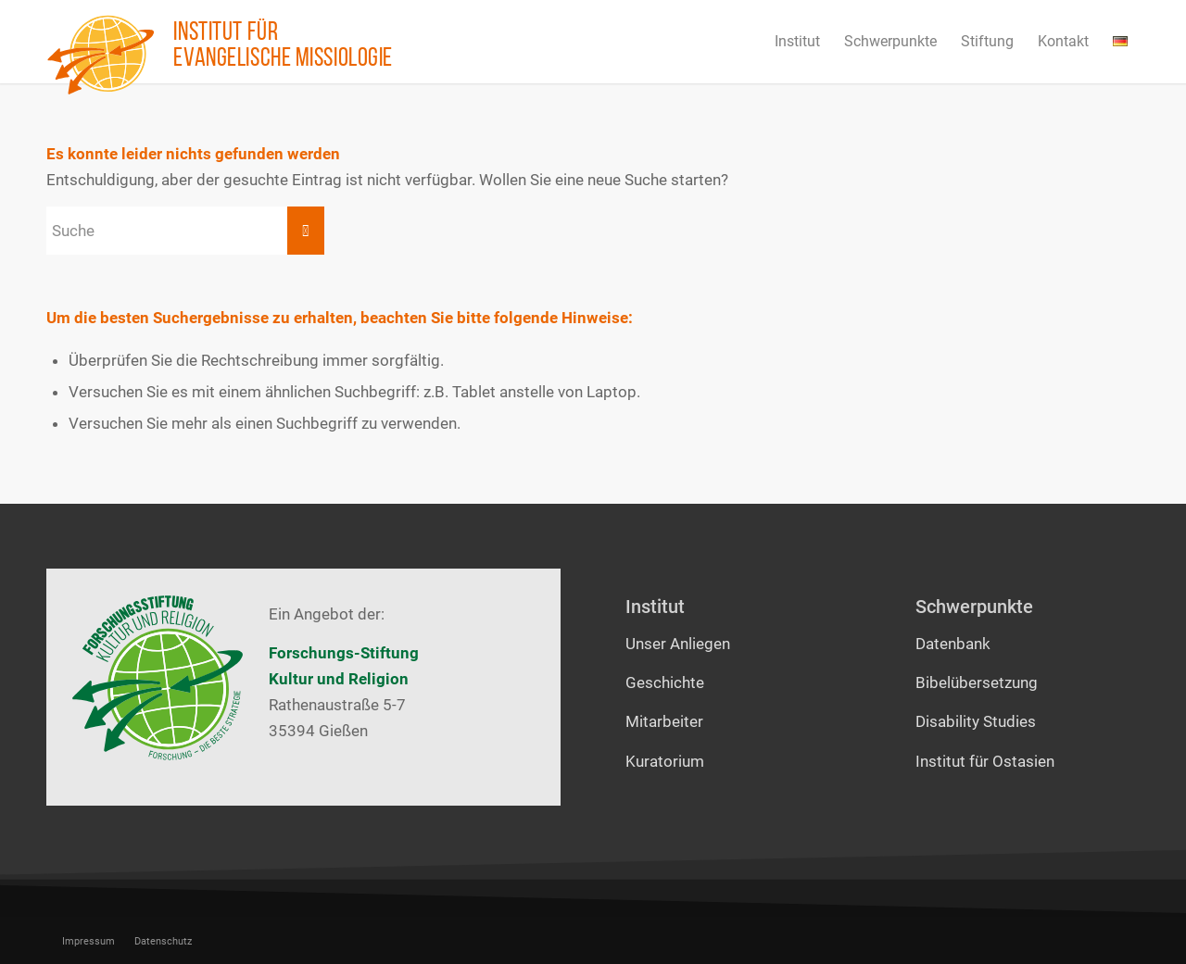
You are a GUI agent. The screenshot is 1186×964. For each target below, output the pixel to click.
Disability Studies (975, 721)
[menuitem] (797, 41)
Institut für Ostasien (984, 761)
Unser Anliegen (677, 643)
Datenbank (952, 643)
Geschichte (664, 682)
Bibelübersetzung (976, 682)
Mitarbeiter (664, 721)
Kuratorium (664, 761)
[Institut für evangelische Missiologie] (101, 54)
